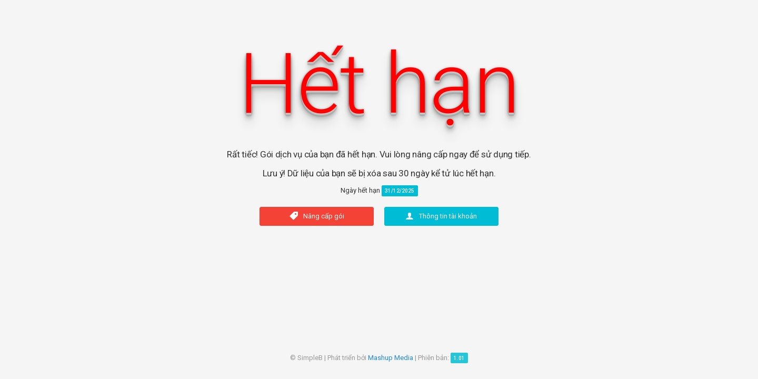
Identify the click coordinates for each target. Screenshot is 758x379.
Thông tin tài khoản (441, 216)
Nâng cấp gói (317, 216)
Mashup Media (390, 358)
